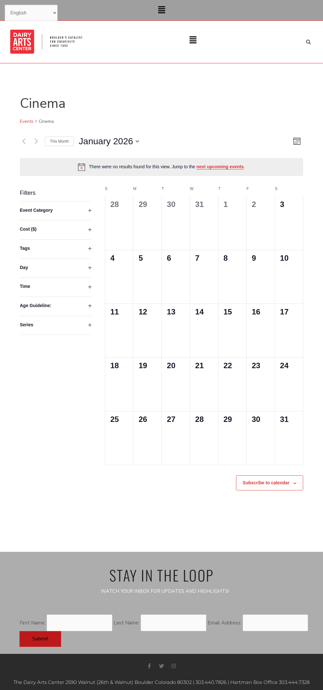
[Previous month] (24, 141)
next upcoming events (220, 166)
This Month (59, 141)
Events (27, 121)
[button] (161, 10)
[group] (55, 325)
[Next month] (36, 141)
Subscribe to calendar (266, 482)
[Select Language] (31, 13)
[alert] (161, 167)
